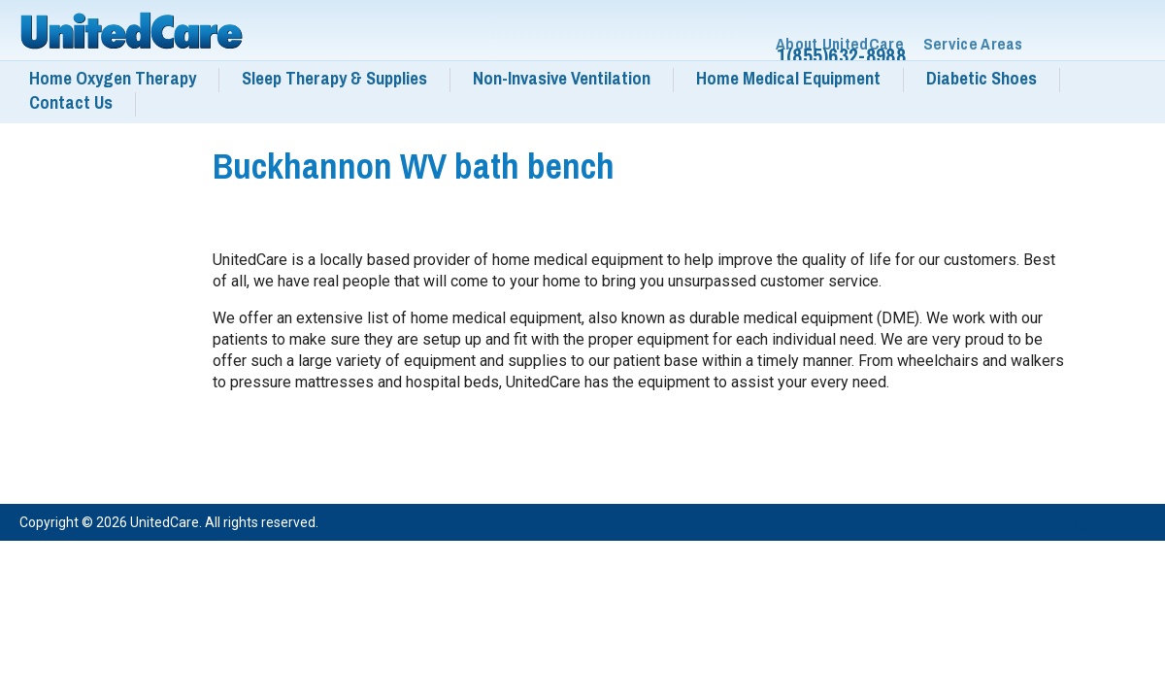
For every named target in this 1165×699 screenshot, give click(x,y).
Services (1102, 525)
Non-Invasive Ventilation (561, 78)
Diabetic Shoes (981, 78)
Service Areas (973, 44)
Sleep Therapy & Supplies (334, 78)
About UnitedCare (840, 44)
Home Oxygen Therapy (112, 78)
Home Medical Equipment (788, 78)
